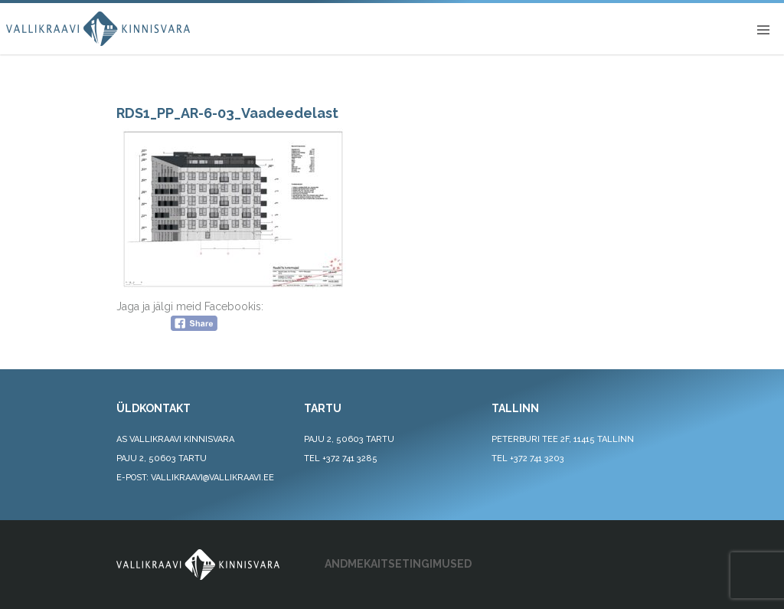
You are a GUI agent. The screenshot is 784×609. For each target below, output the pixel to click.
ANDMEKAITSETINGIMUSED (398, 564)
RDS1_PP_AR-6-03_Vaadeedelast (227, 113)
